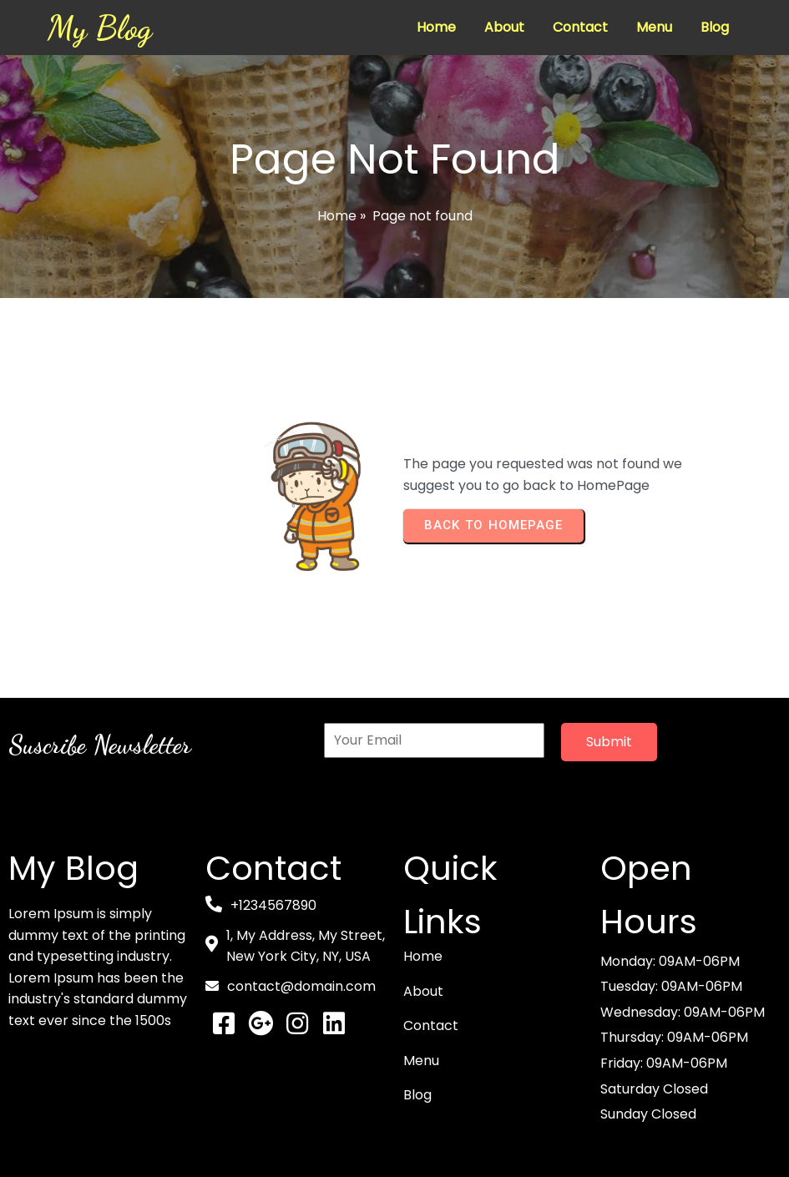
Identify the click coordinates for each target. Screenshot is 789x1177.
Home (337, 215)
